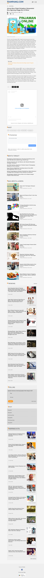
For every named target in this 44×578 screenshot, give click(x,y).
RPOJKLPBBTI (24, 130)
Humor (21, 187)
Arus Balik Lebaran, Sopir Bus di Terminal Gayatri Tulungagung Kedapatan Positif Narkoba (21, 165)
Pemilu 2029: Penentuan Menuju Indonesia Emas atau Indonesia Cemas (17, 551)
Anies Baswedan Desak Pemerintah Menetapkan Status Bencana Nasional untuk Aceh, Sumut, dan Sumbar (16, 365)
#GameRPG (10, 417)
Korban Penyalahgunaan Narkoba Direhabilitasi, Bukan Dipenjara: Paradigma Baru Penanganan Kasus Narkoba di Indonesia (21, 172)
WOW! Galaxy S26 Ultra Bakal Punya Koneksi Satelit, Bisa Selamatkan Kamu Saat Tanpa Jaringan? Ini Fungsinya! (17, 354)
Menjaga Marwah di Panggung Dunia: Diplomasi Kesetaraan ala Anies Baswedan (16, 434)
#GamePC (10, 410)
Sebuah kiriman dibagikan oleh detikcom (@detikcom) (22, 123)
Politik (21, 227)
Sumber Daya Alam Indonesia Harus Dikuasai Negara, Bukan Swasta (16, 509)
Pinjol (19, 130)
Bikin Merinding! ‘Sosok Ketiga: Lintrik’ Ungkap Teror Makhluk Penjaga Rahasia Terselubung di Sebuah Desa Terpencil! (17, 343)
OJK (8, 130)
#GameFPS (10, 422)
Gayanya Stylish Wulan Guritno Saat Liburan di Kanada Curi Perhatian (28, 265)
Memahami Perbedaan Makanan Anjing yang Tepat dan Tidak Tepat (28, 255)
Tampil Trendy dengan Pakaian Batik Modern (28, 245)
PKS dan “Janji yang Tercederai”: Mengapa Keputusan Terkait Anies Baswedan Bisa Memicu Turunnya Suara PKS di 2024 (17, 488)
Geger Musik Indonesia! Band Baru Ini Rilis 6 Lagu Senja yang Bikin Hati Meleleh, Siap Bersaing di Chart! (16, 300)
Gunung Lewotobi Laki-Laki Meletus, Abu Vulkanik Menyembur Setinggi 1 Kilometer (21, 162)
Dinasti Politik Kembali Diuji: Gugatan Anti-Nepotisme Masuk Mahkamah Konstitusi (17, 445)
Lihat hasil (34, 401)
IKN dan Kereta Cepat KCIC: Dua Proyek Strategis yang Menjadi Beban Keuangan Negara (17, 519)
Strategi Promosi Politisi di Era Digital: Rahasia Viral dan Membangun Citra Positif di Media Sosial (17, 498)
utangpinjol (30, 130)
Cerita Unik (22, 256)
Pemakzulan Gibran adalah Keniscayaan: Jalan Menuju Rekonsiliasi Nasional (17, 540)
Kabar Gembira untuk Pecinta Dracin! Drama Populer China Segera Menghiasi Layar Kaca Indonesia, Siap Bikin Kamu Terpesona (17, 376)
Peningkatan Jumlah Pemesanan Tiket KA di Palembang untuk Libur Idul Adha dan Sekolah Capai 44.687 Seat (21, 159)
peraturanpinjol (13, 130)
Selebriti (21, 197)
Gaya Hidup (22, 246)
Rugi (10, 393)
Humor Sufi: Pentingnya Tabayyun (27, 185)
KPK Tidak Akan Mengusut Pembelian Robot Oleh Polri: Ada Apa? (16, 530)
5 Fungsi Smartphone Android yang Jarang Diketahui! (28, 206)
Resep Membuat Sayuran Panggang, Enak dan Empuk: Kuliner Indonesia (28, 274)
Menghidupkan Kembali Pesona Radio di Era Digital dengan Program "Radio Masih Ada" (20, 175)
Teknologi (22, 207)
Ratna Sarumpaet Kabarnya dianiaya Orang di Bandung (28, 235)
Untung (11, 397)
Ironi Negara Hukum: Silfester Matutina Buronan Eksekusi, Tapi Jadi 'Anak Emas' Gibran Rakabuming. (17, 456)
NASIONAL (11, 6)
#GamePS (10, 412)
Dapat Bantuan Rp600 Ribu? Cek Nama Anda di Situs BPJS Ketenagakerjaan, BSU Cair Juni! (20, 169)
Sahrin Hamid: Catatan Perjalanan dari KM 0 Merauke (17, 467)
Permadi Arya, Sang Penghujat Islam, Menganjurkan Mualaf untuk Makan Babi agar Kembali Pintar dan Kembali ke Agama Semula (16, 477)
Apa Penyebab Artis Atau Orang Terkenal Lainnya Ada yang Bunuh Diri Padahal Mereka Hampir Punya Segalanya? (28, 215)
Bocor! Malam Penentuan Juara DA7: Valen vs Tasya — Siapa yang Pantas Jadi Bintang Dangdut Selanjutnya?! (17, 311)
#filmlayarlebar (11, 420)
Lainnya (35, 283)
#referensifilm (11, 415)
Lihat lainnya (33, 558)
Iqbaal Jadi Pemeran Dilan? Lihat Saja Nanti (28, 196)
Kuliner (21, 276)
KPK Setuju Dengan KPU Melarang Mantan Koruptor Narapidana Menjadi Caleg (28, 225)
